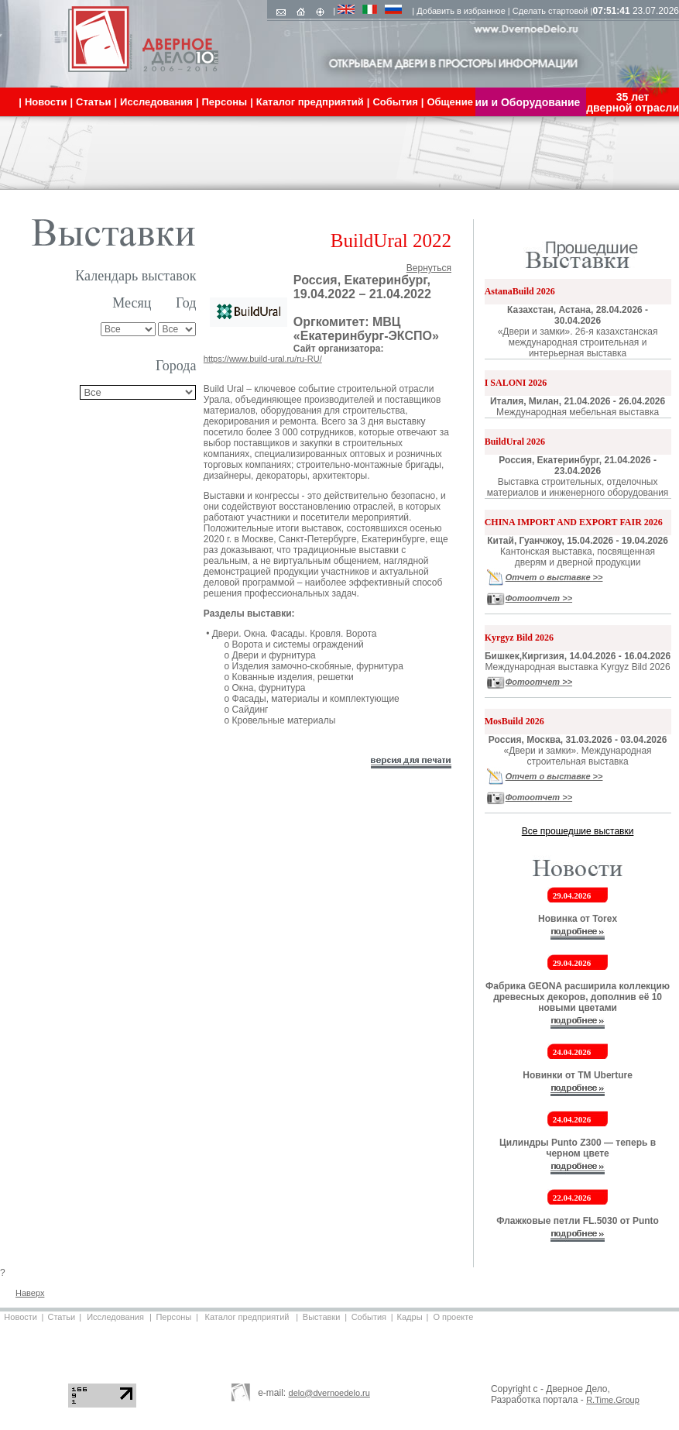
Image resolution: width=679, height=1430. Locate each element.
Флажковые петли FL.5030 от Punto (577, 1220)
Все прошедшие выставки (578, 831)
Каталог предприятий (247, 1317)
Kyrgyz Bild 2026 (519, 637)
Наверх (29, 1293)
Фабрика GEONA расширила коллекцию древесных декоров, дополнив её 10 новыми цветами (577, 997)
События (369, 1317)
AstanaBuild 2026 (520, 291)
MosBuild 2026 (514, 721)
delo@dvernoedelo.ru (329, 1392)
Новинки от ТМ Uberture (578, 1075)
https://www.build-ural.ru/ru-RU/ (263, 358)
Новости (20, 1317)
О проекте (453, 1317)
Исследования (115, 1317)
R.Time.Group (613, 1399)
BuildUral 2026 (515, 441)
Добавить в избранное (461, 10)
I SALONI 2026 (516, 382)
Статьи (61, 1317)
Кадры (410, 1317)
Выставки (322, 1317)
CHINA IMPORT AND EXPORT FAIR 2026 (574, 522)
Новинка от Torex (577, 918)
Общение (449, 102)
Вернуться (428, 268)
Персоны (173, 1317)
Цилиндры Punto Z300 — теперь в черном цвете (577, 1148)
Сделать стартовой (550, 10)
